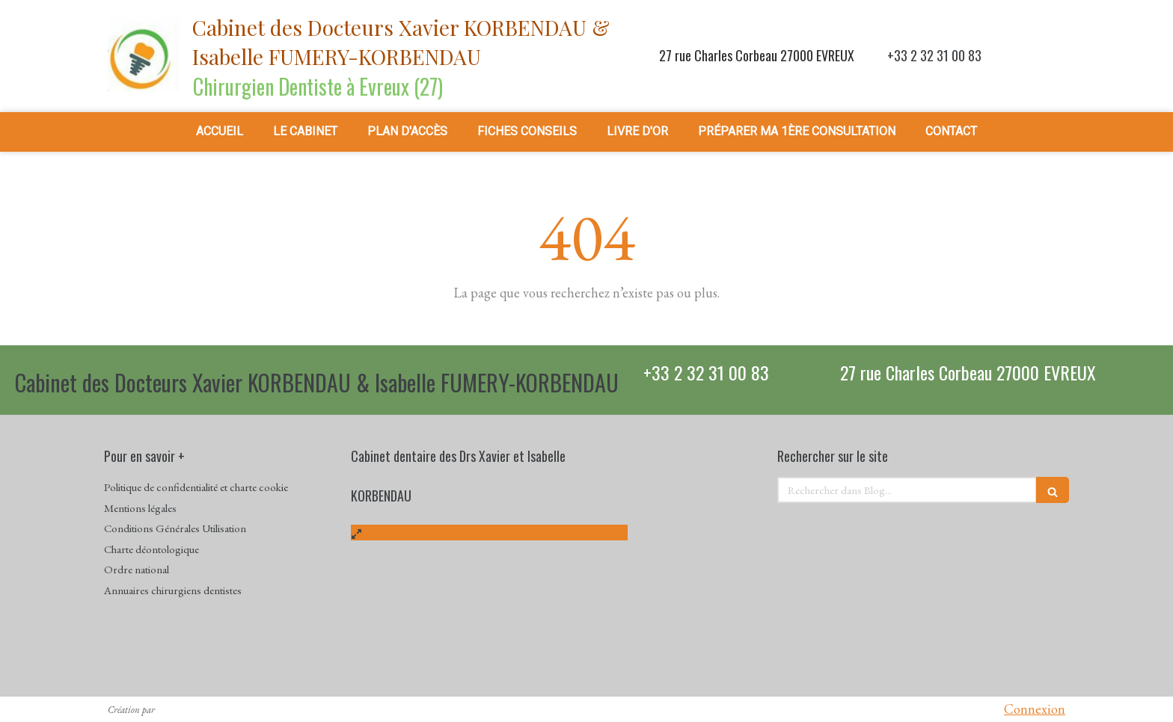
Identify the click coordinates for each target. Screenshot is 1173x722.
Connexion (1034, 709)
